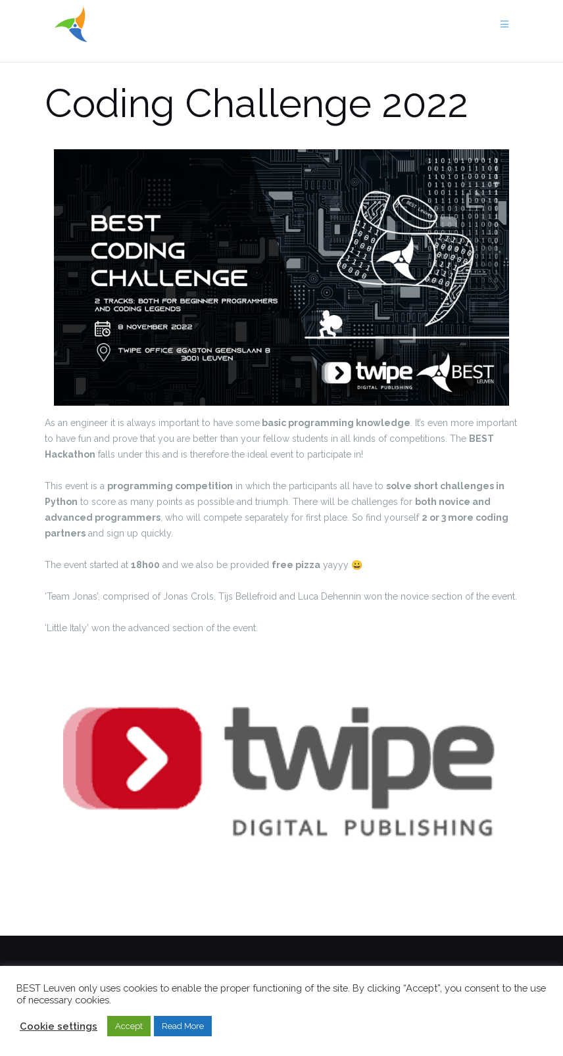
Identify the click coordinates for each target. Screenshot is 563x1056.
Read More (183, 1026)
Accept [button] (129, 1026)
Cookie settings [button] (58, 1026)
